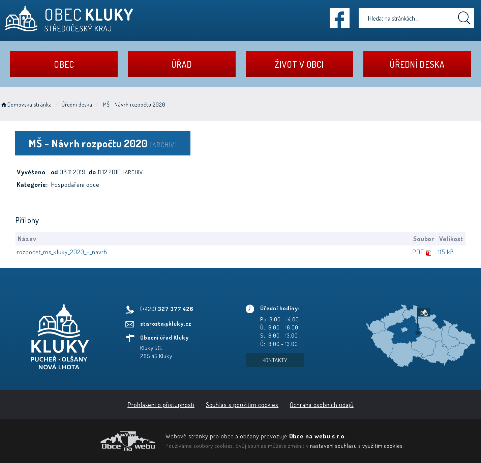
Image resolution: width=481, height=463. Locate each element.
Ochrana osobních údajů (322, 404)
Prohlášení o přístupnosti (160, 404)
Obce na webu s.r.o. (317, 436)
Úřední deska (417, 64)
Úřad (181, 64)
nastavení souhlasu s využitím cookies (356, 445)
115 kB (446, 252)
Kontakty (275, 360)
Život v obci (299, 64)
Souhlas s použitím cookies (242, 404)
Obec (64, 64)
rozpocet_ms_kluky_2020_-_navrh (62, 252)
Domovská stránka (26, 104)
